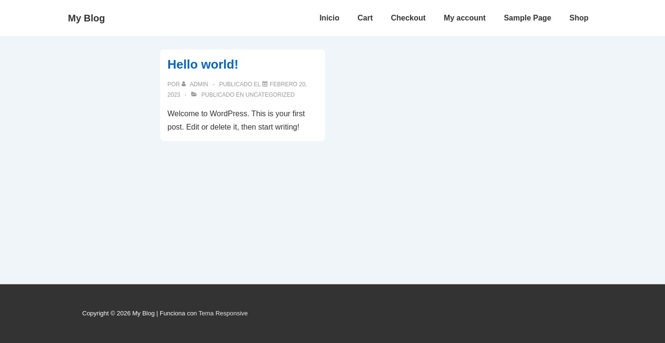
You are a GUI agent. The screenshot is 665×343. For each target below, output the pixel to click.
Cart (365, 18)
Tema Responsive (222, 313)
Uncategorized (270, 94)
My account (465, 18)
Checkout (408, 18)
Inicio (329, 18)
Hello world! (202, 64)
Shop (579, 18)
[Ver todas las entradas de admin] (196, 84)
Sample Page (528, 18)
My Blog (86, 18)
